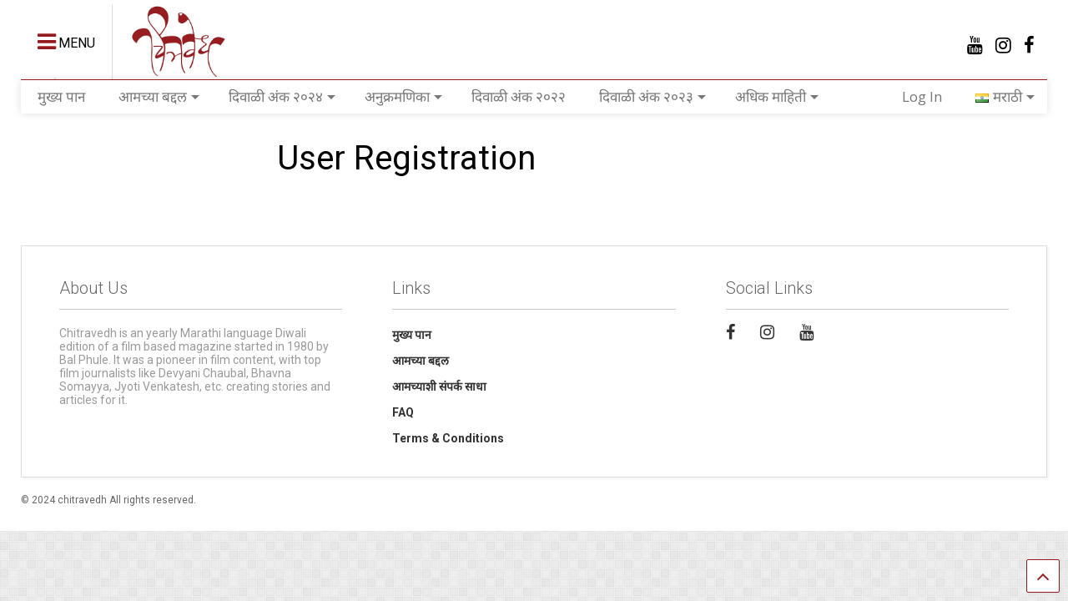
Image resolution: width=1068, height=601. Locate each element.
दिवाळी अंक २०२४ (282, 96)
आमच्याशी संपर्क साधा (439, 386)
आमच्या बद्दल (158, 96)
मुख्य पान (61, 96)
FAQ (403, 412)
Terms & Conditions (448, 438)
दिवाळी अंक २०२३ (652, 96)
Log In (922, 96)
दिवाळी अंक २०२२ (518, 96)
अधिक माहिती (777, 96)
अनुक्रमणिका (403, 96)
